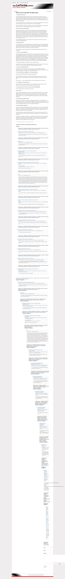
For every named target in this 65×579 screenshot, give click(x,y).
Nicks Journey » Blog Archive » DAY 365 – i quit (24, 248)
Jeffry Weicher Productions (41, 574)
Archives (18, 2)
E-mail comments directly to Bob (46, 544)
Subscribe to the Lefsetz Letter (24, 2)
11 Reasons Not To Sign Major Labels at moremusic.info (25, 229)
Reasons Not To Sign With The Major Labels (27, 12)
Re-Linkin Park (49, 11)
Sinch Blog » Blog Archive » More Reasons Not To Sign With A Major (27, 210)
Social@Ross (16, 11)
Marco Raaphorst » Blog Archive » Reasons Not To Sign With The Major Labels (28, 162)
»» (36, 124)
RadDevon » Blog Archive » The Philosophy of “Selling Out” (26, 258)
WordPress (36, 574)
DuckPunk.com (20, 141)
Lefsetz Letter (14, 2)
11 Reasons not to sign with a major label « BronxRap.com (29, 240)
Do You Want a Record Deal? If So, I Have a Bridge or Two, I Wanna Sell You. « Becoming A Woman (47, 525)
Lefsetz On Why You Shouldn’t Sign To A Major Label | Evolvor (26, 131)
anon (19, 174)
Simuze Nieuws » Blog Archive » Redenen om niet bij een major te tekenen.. (28, 189)
